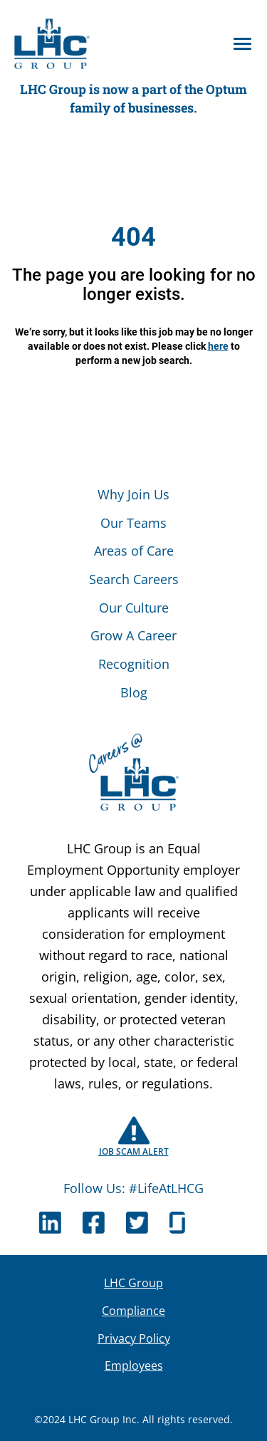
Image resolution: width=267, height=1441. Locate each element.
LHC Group (133, 1283)
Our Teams (133, 522)
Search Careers (134, 579)
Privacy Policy (134, 1338)
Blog (133, 692)
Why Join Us (133, 494)
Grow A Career (133, 635)
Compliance (133, 1310)
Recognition (133, 663)
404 (133, 237)
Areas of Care (134, 550)
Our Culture (134, 607)
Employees (134, 1365)
